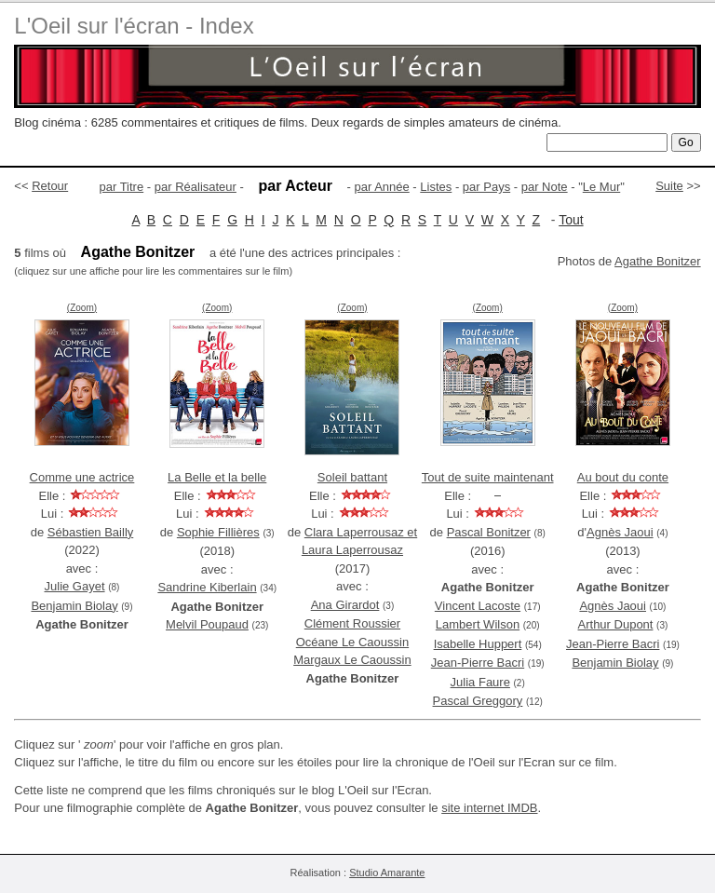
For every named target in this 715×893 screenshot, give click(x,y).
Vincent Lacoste (477, 606)
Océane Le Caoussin (352, 642)
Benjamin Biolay (74, 606)
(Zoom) (82, 308)
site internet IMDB (489, 808)
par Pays (486, 187)
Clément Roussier (352, 623)
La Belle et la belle (217, 477)
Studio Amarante (387, 872)
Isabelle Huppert (478, 644)
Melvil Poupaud (207, 624)
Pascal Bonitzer (489, 532)
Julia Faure (480, 682)
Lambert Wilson (477, 624)
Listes (436, 187)
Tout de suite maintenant (488, 477)
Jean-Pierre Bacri (477, 663)
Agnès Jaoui (620, 532)
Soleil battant (352, 477)
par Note (544, 187)
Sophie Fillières (218, 532)
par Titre (122, 187)
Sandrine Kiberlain (206, 587)
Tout (571, 219)
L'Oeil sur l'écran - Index (133, 25)
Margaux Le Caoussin (352, 660)
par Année (381, 187)
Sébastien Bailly (90, 532)
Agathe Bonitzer (657, 261)
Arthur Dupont (616, 624)
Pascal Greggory (478, 701)
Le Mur (601, 187)
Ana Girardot (345, 605)
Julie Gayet (75, 586)
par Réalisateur (195, 187)
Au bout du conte (622, 477)
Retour (50, 186)
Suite (669, 186)
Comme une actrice (82, 477)
